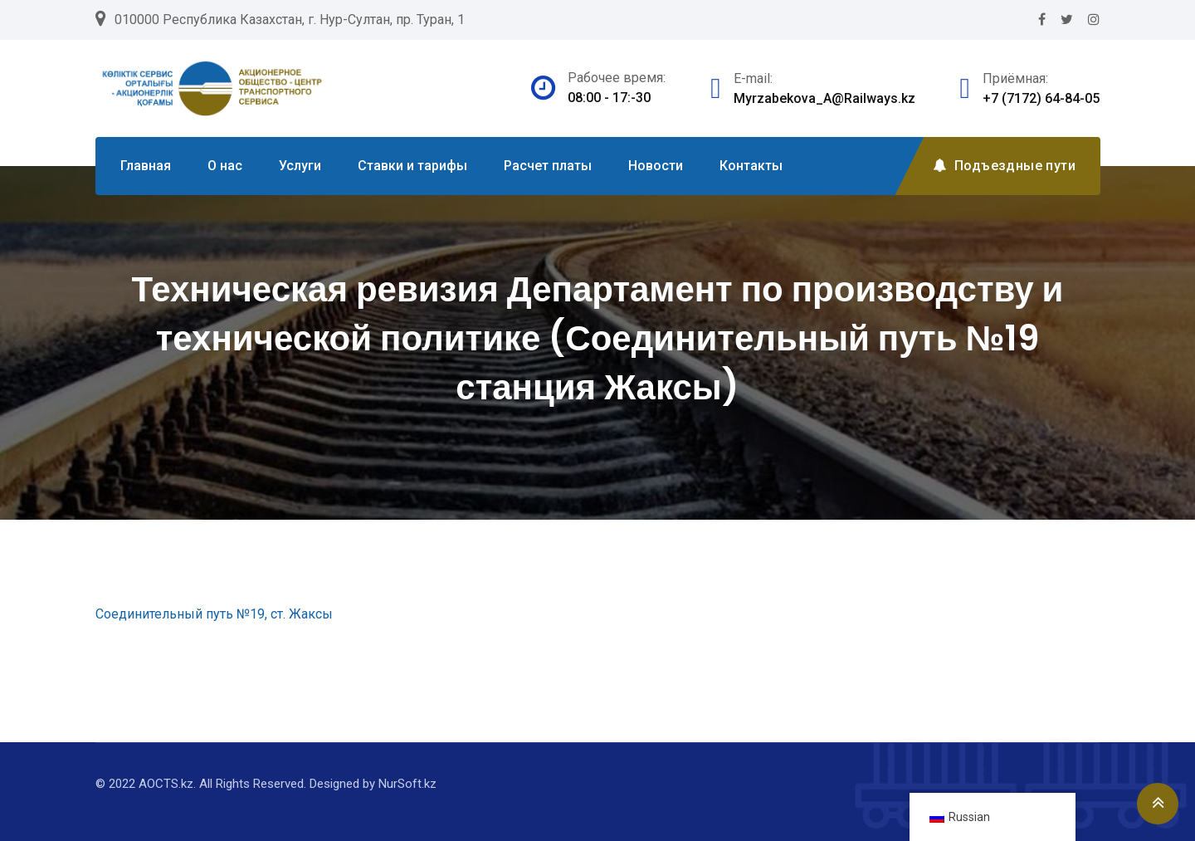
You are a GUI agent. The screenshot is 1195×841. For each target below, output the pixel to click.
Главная (145, 166)
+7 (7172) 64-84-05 (1041, 98)
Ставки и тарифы (412, 166)
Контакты (751, 166)
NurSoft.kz (407, 783)
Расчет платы (548, 166)
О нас (224, 166)
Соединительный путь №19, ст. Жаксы (214, 614)
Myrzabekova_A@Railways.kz (824, 98)
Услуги (300, 166)
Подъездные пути (1004, 166)
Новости (655, 166)
